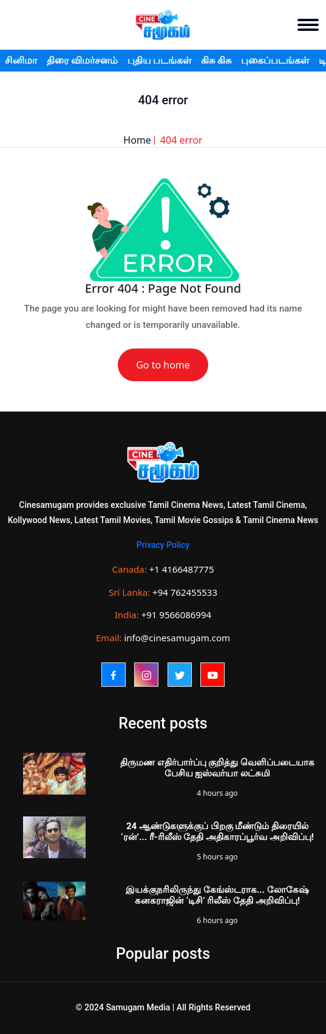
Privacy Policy (163, 545)
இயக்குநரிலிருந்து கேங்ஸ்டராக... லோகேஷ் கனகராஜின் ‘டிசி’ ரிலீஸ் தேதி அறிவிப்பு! (217, 895)
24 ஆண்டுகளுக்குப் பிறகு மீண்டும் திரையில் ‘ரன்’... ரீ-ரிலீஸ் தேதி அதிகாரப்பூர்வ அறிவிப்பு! (217, 831)
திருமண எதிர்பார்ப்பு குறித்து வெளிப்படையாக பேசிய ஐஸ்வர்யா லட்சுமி (217, 768)
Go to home (163, 365)
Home (137, 140)
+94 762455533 (184, 592)
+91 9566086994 (176, 615)
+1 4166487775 (181, 569)
